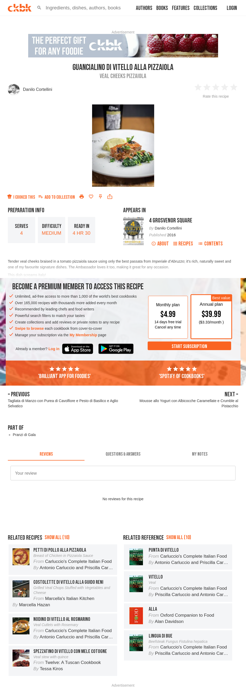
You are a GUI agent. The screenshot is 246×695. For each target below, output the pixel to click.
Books (162, 8)
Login (232, 8)
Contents (210, 243)
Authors (144, 8)
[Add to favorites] (91, 196)
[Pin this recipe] (100, 196)
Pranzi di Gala (24, 435)
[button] (39, 7)
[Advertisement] (123, 534)
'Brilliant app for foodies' (64, 373)
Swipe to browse (29, 328)
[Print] (81, 196)
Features (181, 8)
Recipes (183, 243)
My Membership (83, 335)
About (160, 243)
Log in (54, 349)
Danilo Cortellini (37, 89)
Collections (205, 8)
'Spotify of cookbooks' (182, 373)
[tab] (46, 454)
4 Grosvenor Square (170, 220)
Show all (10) (57, 561)
